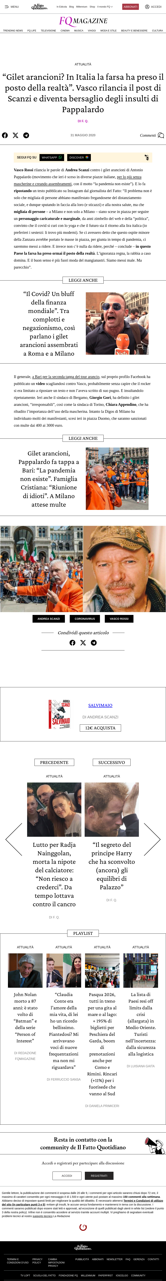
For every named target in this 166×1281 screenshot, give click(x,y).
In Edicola (62, 7)
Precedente (54, 762)
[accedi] (153, 6)
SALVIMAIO (100, 705)
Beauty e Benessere (134, 30)
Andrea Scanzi (49, 618)
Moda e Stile (109, 30)
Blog (71, 7)
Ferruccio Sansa (66, 1078)
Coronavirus (85, 618)
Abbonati (131, 6)
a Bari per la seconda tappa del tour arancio (65, 376)
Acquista (100, 727)
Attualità (83, 64)
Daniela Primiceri (104, 1104)
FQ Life (32, 30)
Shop (92, 7)
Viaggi (92, 30)
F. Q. (85, 121)
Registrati (99, 1174)
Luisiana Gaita (143, 1065)
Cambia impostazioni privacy (56, 1261)
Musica (78, 30)
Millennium (81, 7)
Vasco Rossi (119, 618)
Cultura (157, 30)
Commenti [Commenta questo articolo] (152, 135)
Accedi (67, 1174)
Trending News (13, 30)
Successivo (111, 762)
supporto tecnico (43, 1214)
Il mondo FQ (105, 6)
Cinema (65, 30)
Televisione (48, 30)
